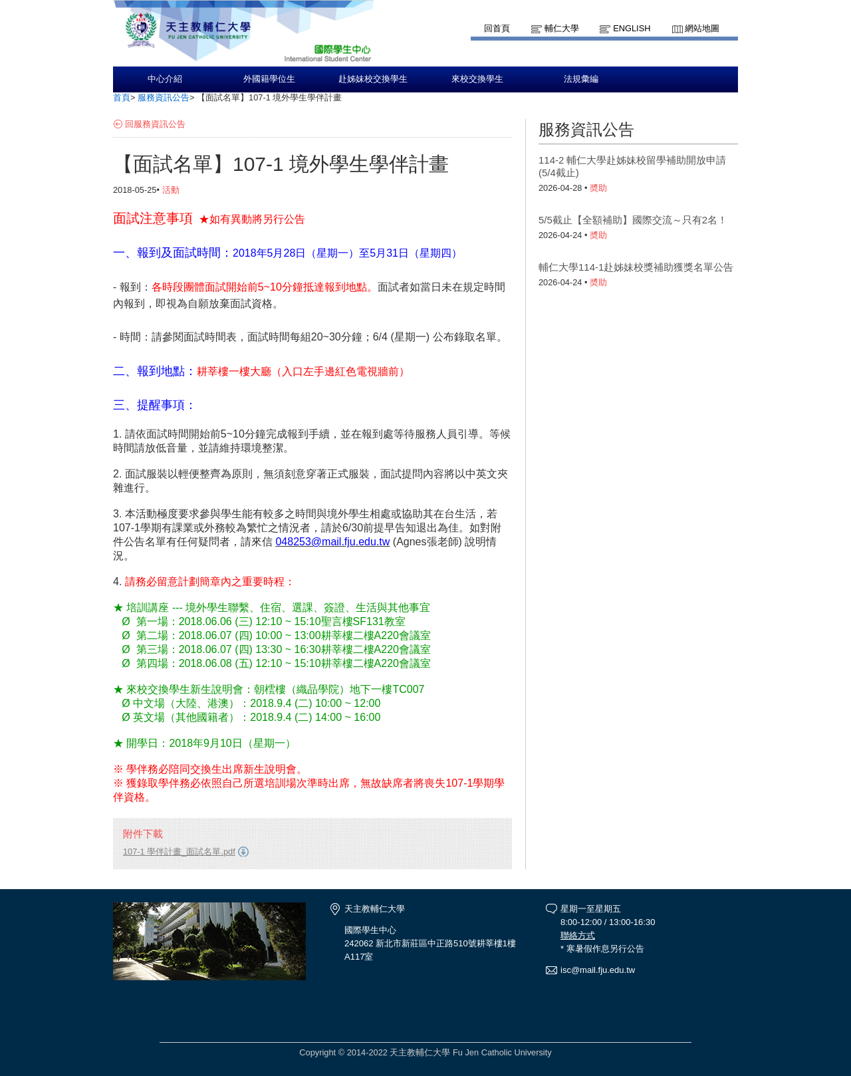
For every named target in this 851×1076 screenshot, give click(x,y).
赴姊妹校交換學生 (373, 79)
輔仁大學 (562, 28)
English (631, 28)
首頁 (121, 97)
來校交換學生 (477, 79)
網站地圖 (702, 28)
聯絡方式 (577, 935)
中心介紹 (165, 79)
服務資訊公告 (163, 97)
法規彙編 (581, 79)
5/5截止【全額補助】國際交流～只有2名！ (633, 219)
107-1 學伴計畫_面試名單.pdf (179, 852)
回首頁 (497, 28)
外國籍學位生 (269, 79)
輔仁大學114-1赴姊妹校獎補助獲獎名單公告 (636, 267)
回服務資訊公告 (155, 124)
